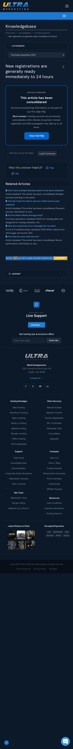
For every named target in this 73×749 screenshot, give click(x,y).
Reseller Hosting (18, 433)
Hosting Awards (54, 468)
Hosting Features (54, 513)
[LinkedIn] (47, 386)
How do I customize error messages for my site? (31, 226)
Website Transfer (54, 412)
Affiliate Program (54, 489)
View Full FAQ (36, 135)
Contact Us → (36, 378)
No (15, 173)
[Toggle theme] (9, 742)
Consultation (54, 433)
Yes (50, 168)
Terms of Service (23, 569)
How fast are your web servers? (22, 236)
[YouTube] (40, 386)
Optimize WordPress (54, 508)
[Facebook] (26, 386)
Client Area (18, 458)
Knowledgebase (25, 33)
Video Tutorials (19, 484)
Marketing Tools (54, 428)
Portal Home (10, 33)
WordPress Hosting (19, 412)
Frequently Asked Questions (18, 473)
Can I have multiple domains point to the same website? (35, 190)
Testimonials (54, 484)
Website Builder (54, 407)
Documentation (19, 468)
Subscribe (53, 340)
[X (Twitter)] (33, 386)
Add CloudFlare (54, 503)
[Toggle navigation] (67, 6)
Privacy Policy (40, 569)
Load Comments (47, 153)
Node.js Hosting (18, 423)
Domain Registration (54, 418)
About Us (54, 458)
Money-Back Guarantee (54, 473)
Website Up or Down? (18, 508)
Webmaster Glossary (18, 478)
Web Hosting (19, 407)
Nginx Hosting (18, 418)
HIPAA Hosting (19, 438)
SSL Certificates (54, 423)
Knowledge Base (19, 463)
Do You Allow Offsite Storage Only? (24, 215)
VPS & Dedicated (18, 444)
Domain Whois (18, 503)
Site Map (53, 569)
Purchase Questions (42, 33)
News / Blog (54, 463)
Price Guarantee (54, 478)
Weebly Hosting (18, 428)
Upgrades (54, 438)
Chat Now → (36, 325)
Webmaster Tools (19, 498)
